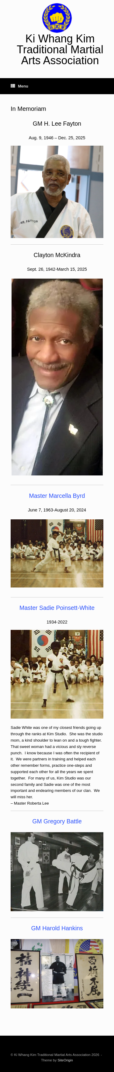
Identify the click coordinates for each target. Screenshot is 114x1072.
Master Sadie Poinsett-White (57, 607)
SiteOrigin (65, 1060)
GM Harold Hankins (57, 928)
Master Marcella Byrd (57, 495)
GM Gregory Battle (57, 821)
